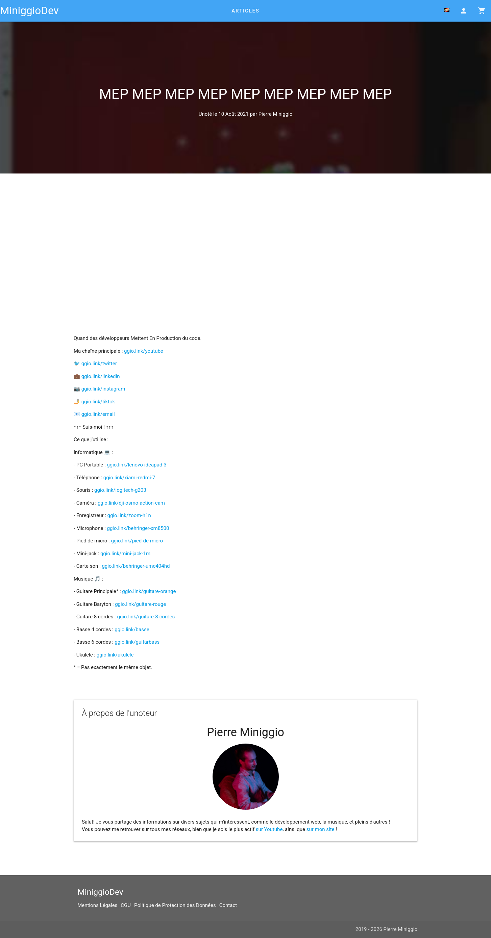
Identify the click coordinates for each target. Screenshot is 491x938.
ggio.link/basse (132, 629)
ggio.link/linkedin (100, 376)
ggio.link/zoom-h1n (129, 515)
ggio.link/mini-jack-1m (125, 554)
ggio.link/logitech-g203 (120, 490)
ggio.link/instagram (103, 389)
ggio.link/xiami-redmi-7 (129, 478)
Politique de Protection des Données (175, 905)
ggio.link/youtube (143, 351)
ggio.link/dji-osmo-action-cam (131, 503)
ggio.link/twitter (99, 363)
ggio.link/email (98, 414)
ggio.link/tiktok (98, 402)
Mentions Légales (97, 905)
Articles (245, 11)
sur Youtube (269, 829)
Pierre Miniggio (276, 114)
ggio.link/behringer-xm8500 (138, 528)
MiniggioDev (29, 10)
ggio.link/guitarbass (137, 642)
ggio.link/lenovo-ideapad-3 (136, 465)
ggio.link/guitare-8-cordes (146, 617)
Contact (228, 905)
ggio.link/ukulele (115, 655)
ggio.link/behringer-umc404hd (136, 566)
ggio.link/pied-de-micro (137, 541)
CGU (126, 905)
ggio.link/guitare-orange (149, 591)
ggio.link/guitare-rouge (140, 604)
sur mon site (320, 829)
